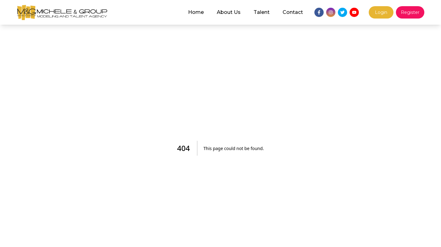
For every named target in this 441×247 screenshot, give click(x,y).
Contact (293, 12)
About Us (229, 12)
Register (410, 12)
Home (196, 12)
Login (381, 12)
